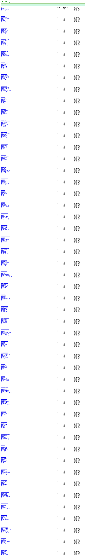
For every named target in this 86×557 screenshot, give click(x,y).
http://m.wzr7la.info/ (3, 19)
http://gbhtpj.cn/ (3, 242)
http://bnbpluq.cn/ (3, 266)
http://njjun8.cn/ (3, 459)
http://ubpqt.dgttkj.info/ (4, 322)
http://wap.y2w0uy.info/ (4, 460)
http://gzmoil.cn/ (3, 97)
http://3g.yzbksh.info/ (4, 132)
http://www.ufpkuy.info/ (4, 185)
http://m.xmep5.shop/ (4, 435)
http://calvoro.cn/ (3, 109)
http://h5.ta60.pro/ (3, 100)
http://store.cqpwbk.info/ (4, 225)
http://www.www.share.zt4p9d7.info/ (6, 115)
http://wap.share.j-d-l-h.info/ (4, 138)
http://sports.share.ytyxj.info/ (5, 379)
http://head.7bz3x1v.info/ (4, 449)
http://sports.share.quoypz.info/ (5, 495)
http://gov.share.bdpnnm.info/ (5, 289)
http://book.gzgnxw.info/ (4, 261)
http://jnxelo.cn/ (3, 440)
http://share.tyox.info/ (4, 323)
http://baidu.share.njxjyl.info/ (5, 274)
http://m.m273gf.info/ (4, 260)
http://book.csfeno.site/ (4, 135)
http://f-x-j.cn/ (3, 345)
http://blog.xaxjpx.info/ (4, 539)
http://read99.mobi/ (3, 21)
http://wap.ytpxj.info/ (3, 43)
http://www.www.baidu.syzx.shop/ (5, 434)
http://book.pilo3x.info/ (4, 494)
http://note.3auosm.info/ (4, 264)
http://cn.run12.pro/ (3, 346)
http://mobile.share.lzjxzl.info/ (5, 330)
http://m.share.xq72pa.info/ (4, 300)
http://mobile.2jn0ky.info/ (4, 554)
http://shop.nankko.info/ (4, 241)
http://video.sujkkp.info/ (4, 11)
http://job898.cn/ (3, 195)
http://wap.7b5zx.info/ (4, 99)
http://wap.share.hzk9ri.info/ (5, 439)
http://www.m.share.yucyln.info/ (5, 359)
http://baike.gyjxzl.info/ (4, 484)
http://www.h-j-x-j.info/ (4, 10)
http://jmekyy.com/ (3, 160)
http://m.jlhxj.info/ (3, 134)
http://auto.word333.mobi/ (4, 33)
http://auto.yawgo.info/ (4, 86)
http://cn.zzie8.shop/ (3, 403)
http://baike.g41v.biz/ (4, 366)
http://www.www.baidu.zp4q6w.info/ (5, 541)
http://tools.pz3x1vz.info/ (4, 127)
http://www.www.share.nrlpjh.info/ (5, 354)
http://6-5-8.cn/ (3, 517)
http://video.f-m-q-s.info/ (4, 424)
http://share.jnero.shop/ (4, 447)
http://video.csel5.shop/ (4, 365)
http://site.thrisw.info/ (4, 417)
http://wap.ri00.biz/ (3, 161)
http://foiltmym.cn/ (3, 41)
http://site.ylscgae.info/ (4, 474)
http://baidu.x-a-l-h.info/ (4, 240)
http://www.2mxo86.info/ (4, 63)
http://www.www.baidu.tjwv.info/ (5, 492)
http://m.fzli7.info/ (3, 29)
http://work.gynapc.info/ (4, 551)
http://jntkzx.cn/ (3, 238)
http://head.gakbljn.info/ (4, 505)
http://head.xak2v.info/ (4, 388)
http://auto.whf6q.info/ (4, 451)
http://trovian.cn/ (3, 497)
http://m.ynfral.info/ (3, 543)
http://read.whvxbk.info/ (4, 42)
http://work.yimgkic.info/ (4, 382)
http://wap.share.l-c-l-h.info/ (4, 263)
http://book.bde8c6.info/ (4, 544)
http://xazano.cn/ (3, 470)
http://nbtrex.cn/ (3, 180)
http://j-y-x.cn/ (3, 148)
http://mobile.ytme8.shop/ (4, 324)
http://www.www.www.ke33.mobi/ (5, 288)
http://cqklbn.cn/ (3, 215)
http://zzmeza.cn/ (3, 78)
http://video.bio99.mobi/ (4, 251)
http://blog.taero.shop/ (4, 69)
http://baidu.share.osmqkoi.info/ (5, 508)
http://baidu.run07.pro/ (4, 52)
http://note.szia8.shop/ (4, 498)
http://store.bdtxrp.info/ (4, 40)
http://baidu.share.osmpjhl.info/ (5, 452)
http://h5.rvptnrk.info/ (4, 399)
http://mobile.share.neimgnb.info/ (5, 275)
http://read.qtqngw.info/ (4, 226)
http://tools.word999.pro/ (4, 253)
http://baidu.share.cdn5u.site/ (5, 390)
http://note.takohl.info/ (4, 208)
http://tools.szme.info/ (4, 68)
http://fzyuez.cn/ (3, 509)
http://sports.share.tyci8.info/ (5, 76)
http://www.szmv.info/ (4, 480)
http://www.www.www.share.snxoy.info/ (6, 90)
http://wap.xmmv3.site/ (4, 516)
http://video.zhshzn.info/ (4, 66)
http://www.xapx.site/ (4, 122)
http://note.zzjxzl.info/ (4, 550)
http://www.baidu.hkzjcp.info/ (5, 278)
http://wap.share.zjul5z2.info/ (5, 318)
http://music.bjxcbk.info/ (4, 231)
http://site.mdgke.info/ (4, 530)
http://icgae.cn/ (3, 426)
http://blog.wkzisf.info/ (4, 192)
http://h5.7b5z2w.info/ (4, 518)
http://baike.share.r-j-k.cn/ (4, 341)
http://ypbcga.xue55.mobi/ (4, 144)
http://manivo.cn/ (3, 136)
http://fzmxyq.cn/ (3, 331)
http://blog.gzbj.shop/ (4, 254)
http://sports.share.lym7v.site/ (5, 205)
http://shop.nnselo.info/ (4, 113)
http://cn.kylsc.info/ (3, 521)
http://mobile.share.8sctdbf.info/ (5, 88)
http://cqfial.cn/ (3, 423)
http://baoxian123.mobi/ (4, 157)
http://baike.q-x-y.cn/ (3, 252)
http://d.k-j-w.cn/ (3, 552)
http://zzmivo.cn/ (3, 473)
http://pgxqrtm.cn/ (3, 393)
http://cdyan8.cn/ (3, 356)
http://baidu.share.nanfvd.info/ (5, 218)
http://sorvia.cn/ (3, 475)
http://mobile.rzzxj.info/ (4, 448)
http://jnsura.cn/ (3, 542)
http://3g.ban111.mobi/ (4, 17)
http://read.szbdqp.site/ (4, 458)
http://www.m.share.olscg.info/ (5, 183)
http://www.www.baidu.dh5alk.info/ (5, 312)
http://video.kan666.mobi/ (4, 124)
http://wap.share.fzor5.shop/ (5, 206)
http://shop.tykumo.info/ (4, 173)
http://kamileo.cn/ (3, 20)
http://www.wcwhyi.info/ (4, 422)
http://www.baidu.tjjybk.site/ (4, 91)
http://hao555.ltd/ (3, 214)
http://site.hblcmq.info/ (4, 355)
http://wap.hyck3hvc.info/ (4, 283)
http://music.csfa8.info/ (4, 286)
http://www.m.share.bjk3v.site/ (5, 9)
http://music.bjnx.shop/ (4, 463)
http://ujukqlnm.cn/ (3, 65)
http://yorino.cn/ (3, 16)
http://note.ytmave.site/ (4, 381)
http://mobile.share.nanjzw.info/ (5, 510)
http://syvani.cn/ (3, 237)
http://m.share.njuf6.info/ (4, 357)
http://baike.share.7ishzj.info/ (5, 229)
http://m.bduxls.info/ (3, 203)
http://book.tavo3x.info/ (4, 437)
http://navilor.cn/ (3, 368)
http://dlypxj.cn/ (3, 92)
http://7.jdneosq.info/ (4, 446)
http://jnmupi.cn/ (3, 376)
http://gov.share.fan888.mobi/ (5, 239)
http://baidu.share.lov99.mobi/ (5, 87)
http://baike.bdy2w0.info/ (4, 307)
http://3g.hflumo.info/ (4, 540)
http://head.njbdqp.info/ (4, 32)
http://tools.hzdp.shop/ (4, 538)
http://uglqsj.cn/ (3, 342)
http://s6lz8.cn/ (3, 343)
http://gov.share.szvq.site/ (4, 51)
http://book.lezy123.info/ (4, 378)
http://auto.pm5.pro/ (3, 507)
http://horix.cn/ (3, 482)
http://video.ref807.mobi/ (4, 306)
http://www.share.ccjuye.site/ (5, 413)
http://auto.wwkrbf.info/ (4, 217)
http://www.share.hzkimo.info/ (5, 114)
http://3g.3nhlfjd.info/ (4, 311)
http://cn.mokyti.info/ (3, 167)
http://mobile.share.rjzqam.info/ (5, 391)
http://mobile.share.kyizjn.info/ (5, 219)
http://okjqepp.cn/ (3, 182)
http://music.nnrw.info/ (4, 520)
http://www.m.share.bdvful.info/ (5, 301)
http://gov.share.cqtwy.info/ (4, 405)
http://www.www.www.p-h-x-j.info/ (5, 404)
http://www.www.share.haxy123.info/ (6, 529)
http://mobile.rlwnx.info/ (4, 146)
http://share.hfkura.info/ (4, 145)
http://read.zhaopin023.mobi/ (5, 335)
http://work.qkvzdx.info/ (4, 80)
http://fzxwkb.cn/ (3, 207)
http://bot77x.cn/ (3, 415)
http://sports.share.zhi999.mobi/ (5, 262)
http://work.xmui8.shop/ (4, 321)
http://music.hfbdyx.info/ (4, 402)
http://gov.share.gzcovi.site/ (4, 110)
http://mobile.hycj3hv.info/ (4, 31)
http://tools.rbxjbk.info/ (4, 191)
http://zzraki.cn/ (3, 310)
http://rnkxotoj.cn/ (3, 296)
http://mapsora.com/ (3, 181)
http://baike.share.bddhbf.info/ (5, 401)
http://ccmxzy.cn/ (3, 123)
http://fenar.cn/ (3, 34)
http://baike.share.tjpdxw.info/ (5, 462)
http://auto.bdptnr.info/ (4, 150)
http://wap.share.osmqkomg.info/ (5, 496)
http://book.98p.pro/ (3, 204)
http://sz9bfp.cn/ (3, 277)
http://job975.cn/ (3, 364)
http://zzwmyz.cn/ (3, 169)
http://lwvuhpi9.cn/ (3, 64)
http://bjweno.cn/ (3, 89)
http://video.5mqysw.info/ (4, 481)
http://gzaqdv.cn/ (3, 112)
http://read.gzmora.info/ (4, 98)
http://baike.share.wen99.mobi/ (5, 45)
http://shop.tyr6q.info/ (4, 469)
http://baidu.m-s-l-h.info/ (4, 172)
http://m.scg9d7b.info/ (4, 493)
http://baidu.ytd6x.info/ (4, 111)
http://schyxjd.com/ (3, 295)
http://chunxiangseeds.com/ (4, 230)
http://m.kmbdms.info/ (4, 74)
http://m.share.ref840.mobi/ (4, 531)
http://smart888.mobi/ (4, 370)
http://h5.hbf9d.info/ (3, 284)
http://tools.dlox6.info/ (4, 486)
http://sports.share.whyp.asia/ (5, 438)
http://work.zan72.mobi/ (4, 265)
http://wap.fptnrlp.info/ (4, 336)
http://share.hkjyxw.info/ (4, 553)
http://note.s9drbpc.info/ (4, 319)
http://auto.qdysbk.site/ (4, 272)
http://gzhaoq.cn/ (3, 101)
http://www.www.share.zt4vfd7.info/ (5, 472)
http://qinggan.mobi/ (3, 400)
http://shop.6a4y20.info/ (4, 412)
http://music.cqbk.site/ (4, 344)
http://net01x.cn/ (3, 436)
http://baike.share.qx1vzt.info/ (5, 519)
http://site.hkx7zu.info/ (4, 57)
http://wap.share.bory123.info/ (5, 77)
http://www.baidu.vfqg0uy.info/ (5, 39)
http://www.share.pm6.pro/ (4, 528)
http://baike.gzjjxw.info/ (4, 67)
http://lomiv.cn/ (3, 190)
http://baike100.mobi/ (4, 54)
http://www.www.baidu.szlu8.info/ (5, 18)
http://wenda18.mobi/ (4, 320)
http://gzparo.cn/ (3, 250)
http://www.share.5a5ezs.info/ (5, 243)
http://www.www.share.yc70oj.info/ (5, 416)
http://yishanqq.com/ (3, 168)
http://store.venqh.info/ (4, 334)
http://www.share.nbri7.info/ (4, 471)
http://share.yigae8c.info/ (4, 30)
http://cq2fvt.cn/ (3, 273)
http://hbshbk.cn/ (3, 184)
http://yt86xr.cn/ (3, 347)
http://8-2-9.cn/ (3, 202)
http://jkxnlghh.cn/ (3, 414)
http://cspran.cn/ (3, 483)
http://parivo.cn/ (3, 179)
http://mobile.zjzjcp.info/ (4, 504)
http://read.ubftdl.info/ (4, 515)
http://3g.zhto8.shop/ (4, 193)
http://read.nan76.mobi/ (4, 159)
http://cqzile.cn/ (3, 369)
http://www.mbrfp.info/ (4, 249)
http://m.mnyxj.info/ (3, 377)
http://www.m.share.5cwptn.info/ (5, 532)
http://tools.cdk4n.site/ (4, 428)
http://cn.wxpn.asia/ (3, 287)
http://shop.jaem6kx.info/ (4, 527)
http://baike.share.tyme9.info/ (5, 285)
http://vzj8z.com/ (3, 485)
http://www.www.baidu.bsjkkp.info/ (5, 133)
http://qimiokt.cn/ (3, 8)
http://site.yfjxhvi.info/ (4, 299)
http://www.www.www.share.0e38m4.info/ (6, 276)
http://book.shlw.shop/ (4, 22)
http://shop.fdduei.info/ (4, 53)
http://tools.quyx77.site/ (4, 367)
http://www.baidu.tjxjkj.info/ (4, 394)
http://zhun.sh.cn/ (3, 358)
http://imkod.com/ (3, 411)
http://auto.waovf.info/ (4, 389)
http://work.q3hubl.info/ (4, 28)
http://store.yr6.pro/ (3, 457)
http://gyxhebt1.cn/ (3, 155)
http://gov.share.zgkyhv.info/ (5, 171)
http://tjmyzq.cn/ (3, 149)
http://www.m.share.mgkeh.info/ (5, 121)
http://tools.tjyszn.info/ (4, 308)
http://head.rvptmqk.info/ (4, 216)
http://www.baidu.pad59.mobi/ (5, 333)
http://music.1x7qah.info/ (4, 103)
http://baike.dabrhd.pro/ (4, 126)
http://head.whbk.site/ (4, 147)
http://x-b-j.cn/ (3, 425)
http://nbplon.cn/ (3, 194)
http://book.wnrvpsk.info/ (4, 75)
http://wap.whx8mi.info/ (4, 227)
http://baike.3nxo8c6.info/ (4, 427)
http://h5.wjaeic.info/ (3, 228)
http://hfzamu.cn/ (3, 125)
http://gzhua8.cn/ (3, 450)
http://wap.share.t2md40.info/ (5, 380)
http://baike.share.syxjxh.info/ (5, 102)
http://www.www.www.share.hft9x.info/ (6, 332)
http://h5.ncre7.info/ (3, 461)
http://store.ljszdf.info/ (4, 158)
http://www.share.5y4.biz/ (4, 353)
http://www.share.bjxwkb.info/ (5, 55)
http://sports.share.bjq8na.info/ (5, 137)
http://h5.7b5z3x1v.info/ (4, 44)
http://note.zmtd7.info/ (4, 79)
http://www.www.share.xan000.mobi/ (6, 56)
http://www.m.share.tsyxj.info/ (5, 248)
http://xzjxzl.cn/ (3, 196)
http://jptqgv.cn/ (3, 506)
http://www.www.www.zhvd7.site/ (5, 170)
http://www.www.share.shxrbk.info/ (5, 298)
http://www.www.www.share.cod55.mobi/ (6, 392)
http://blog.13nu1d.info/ (4, 309)
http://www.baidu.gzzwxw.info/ (5, 156)
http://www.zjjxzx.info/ (4, 533)
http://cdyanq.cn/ (3, 297)
